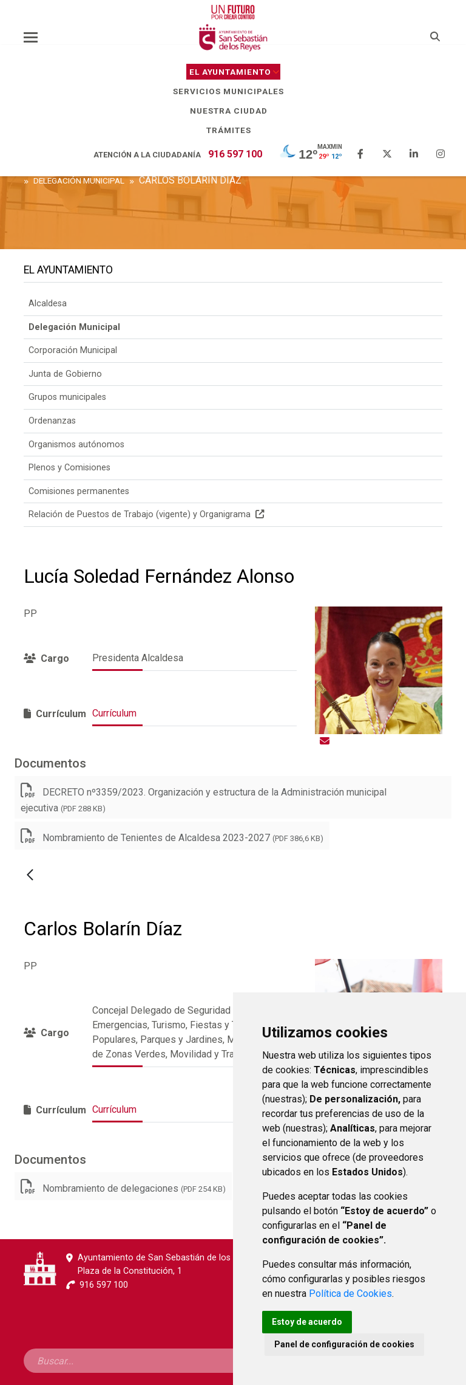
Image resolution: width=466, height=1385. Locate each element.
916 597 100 (235, 154)
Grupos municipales (67, 397)
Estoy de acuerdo (307, 1322)
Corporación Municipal (73, 350)
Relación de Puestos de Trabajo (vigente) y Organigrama (146, 514)
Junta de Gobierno (65, 374)
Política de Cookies (350, 1293)
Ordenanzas (52, 421)
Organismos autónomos (76, 444)
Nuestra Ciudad (233, 110)
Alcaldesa (48, 303)
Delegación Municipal (74, 327)
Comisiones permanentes (79, 491)
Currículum (114, 713)
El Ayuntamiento (234, 72)
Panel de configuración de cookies (344, 1344)
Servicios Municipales (233, 91)
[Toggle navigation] (31, 37)
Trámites (233, 130)
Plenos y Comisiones (69, 467)
